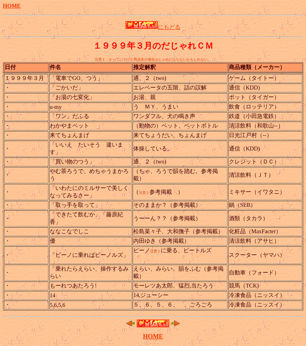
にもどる (153, 27)
